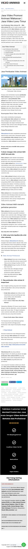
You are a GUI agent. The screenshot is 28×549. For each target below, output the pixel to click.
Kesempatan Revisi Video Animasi (12, 50)
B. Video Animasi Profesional (11, 63)
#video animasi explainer (11, 394)
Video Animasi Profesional (11, 256)
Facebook (12, 382)
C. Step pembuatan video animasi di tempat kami (14, 66)
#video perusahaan (17, 398)
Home (2, 8)
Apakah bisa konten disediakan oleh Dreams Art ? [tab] (14, 527)
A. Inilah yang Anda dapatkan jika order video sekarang (15, 61)
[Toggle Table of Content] (23, 47)
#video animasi (12, 392)
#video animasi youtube (13, 397)
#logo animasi (17, 389)
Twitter (19, 382)
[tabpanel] (14, 499)
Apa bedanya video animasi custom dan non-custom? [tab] (14, 516)
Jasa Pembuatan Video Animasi (10, 49)
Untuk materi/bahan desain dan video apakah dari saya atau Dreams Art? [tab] (12, 521)
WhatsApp (4, 384)
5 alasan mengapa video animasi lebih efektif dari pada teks (15, 54)
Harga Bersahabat (9, 52)
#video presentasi (6, 400)
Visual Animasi (8, 330)
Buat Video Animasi (10, 8)
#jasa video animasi (11, 388)
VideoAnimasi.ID (6, 487)
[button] (24, 3)
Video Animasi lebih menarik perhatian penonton (12, 58)
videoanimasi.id (14, 241)
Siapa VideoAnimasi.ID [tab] (7, 484)
